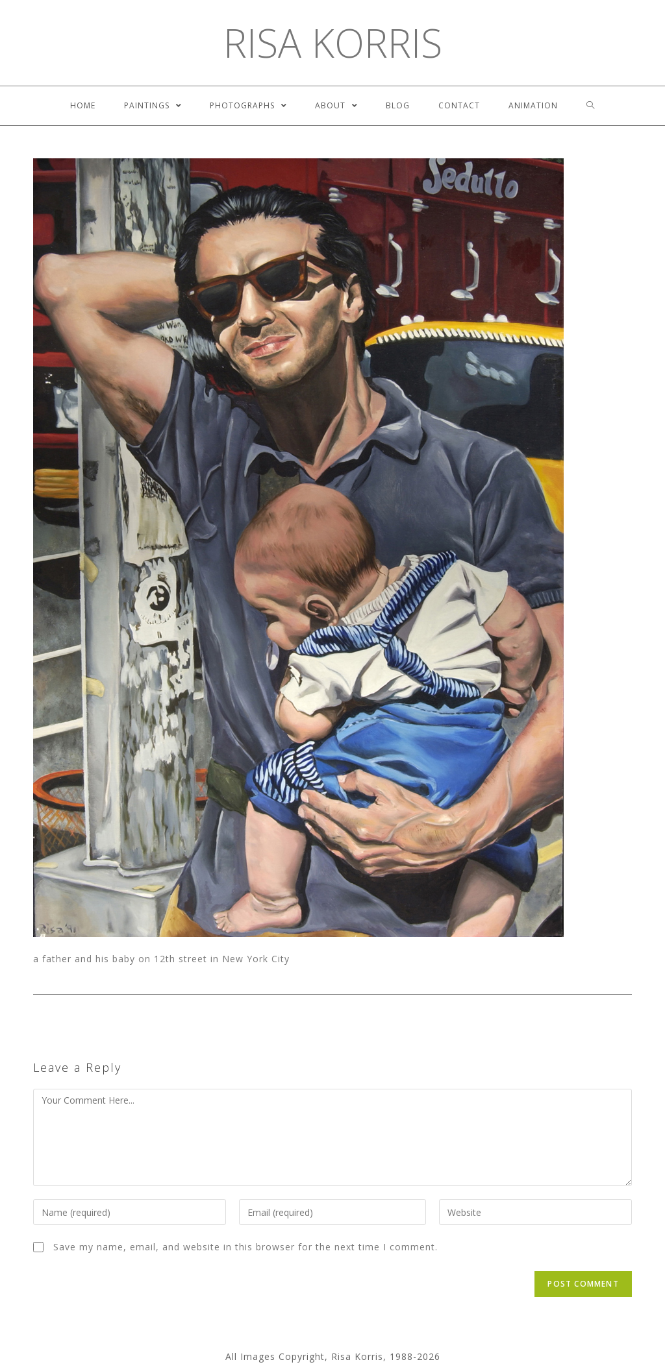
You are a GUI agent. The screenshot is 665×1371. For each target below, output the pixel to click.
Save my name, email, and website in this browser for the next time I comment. (245, 1247)
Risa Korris (332, 42)
